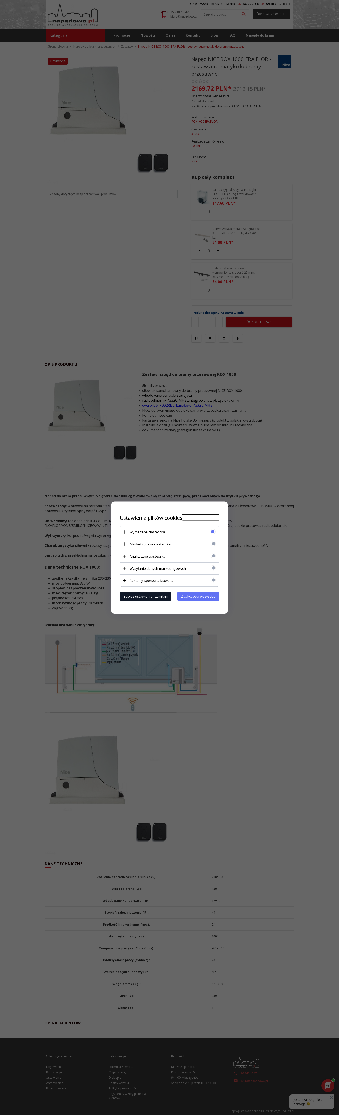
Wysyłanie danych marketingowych (158, 568)
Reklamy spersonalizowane (152, 580)
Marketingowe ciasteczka (150, 544)
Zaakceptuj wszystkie (198, 596)
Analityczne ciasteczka (147, 556)
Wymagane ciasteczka (147, 531)
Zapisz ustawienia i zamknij (145, 596)
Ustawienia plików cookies (151, 517)
